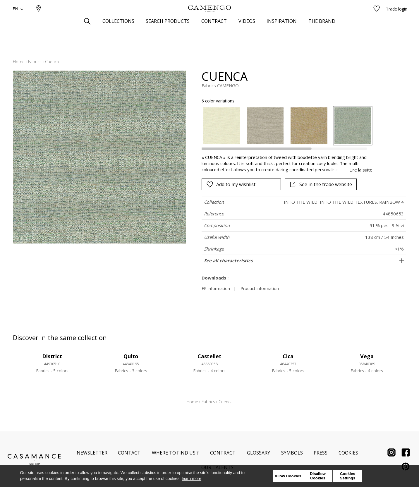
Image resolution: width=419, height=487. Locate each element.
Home (19, 61)
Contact (129, 453)
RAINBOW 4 (391, 202)
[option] (221, 125)
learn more (191, 478)
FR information (216, 288)
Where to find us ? (175, 453)
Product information (260, 288)
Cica (288, 356)
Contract (223, 453)
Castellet (209, 356)
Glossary (258, 453)
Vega (367, 356)
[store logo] (209, 18)
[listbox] (283, 125)
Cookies (348, 453)
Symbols (292, 453)
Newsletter (92, 453)
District (52, 356)
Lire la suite (360, 170)
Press (320, 453)
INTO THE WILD (300, 202)
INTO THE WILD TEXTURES (348, 202)
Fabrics (35, 61)
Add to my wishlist (230, 184)
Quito (130, 356)
